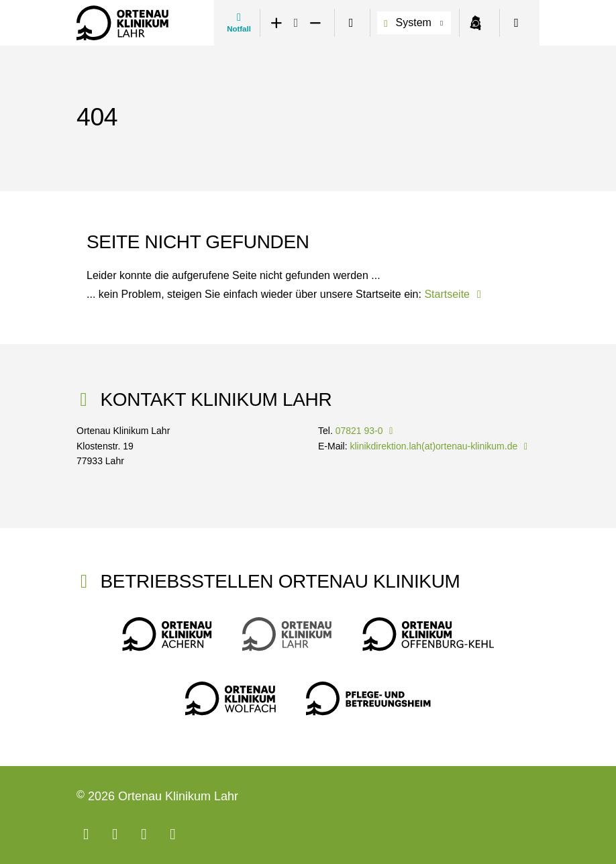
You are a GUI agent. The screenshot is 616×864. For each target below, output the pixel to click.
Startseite (455, 294)
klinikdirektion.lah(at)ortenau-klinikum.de (440, 446)
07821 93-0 (366, 430)
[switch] (351, 23)
